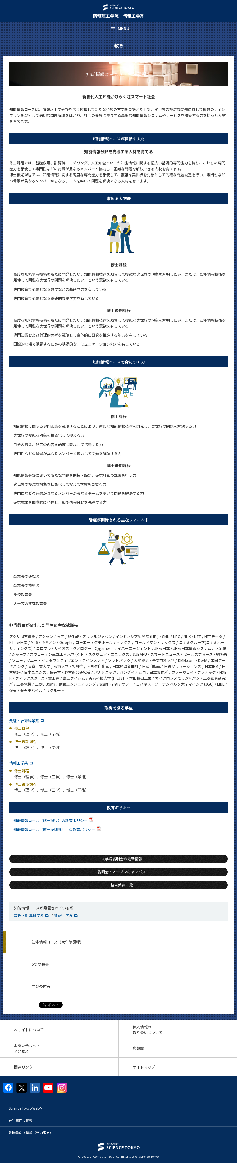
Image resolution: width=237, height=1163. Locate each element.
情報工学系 (18, 762)
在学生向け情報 (21, 1120)
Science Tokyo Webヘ (26, 1108)
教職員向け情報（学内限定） (31, 1132)
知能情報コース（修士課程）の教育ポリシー (54, 820)
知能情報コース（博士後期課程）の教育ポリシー (58, 829)
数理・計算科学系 (24, 720)
